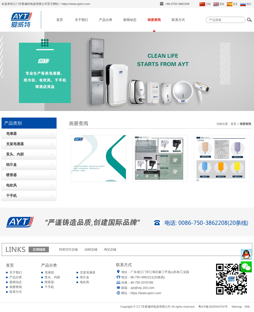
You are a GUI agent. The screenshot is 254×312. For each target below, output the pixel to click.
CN (204, 4)
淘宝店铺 (110, 249)
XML (247, 306)
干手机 (49, 287)
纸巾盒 (84, 277)
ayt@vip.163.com (142, 288)
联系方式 (178, 20)
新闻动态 (129, 20)
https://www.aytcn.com (146, 293)
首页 (59, 20)
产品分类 (105, 20)
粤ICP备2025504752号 (213, 306)
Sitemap (237, 306)
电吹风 (84, 282)
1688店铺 (90, 249)
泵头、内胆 (52, 277)
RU (245, 4)
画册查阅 (154, 20)
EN (218, 4)
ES (232, 4)
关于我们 (81, 20)
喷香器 (49, 282)
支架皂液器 (87, 272)
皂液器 (49, 272)
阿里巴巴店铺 (68, 249)
